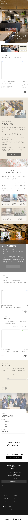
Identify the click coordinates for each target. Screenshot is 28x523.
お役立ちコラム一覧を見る (19, 374)
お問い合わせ (14, 481)
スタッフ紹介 (16, 498)
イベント (16, 485)
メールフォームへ (14, 457)
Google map (14, 478)
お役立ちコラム (17, 492)
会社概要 (16, 495)
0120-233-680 (14, 445)
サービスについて (5, 498)
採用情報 (16, 501)
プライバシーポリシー (9, 517)
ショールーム (4, 495)
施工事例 (3, 492)
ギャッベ (6, 504)
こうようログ (16, 489)
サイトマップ (21, 517)
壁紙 (5, 501)
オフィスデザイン (8, 509)
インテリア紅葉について (6, 489)
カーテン (6, 503)
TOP (2, 485)
